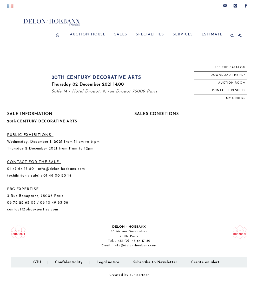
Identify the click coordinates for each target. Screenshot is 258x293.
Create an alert (205, 262)
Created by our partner (129, 275)
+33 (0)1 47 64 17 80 (133, 240)
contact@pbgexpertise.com (32, 209)
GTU (37, 262)
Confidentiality (68, 262)
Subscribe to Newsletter (155, 262)
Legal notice (107, 262)
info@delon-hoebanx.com (61, 169)
